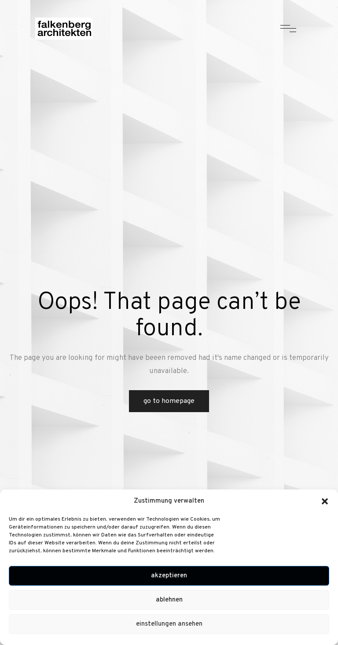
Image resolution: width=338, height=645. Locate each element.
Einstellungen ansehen (169, 624)
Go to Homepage (169, 401)
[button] (324, 501)
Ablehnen (169, 600)
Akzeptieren (169, 576)
